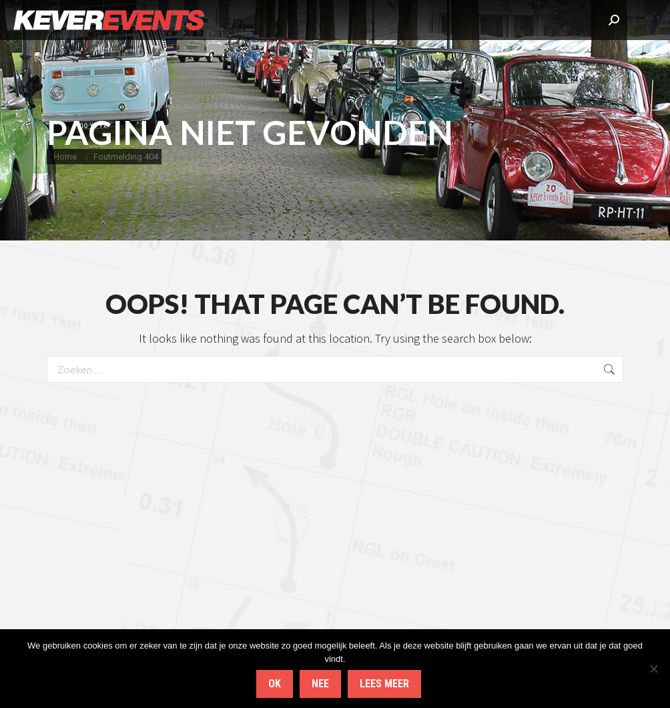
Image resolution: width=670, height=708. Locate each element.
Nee (320, 683)
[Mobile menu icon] (645, 20)
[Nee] (653, 668)
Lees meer (384, 683)
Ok (274, 683)
